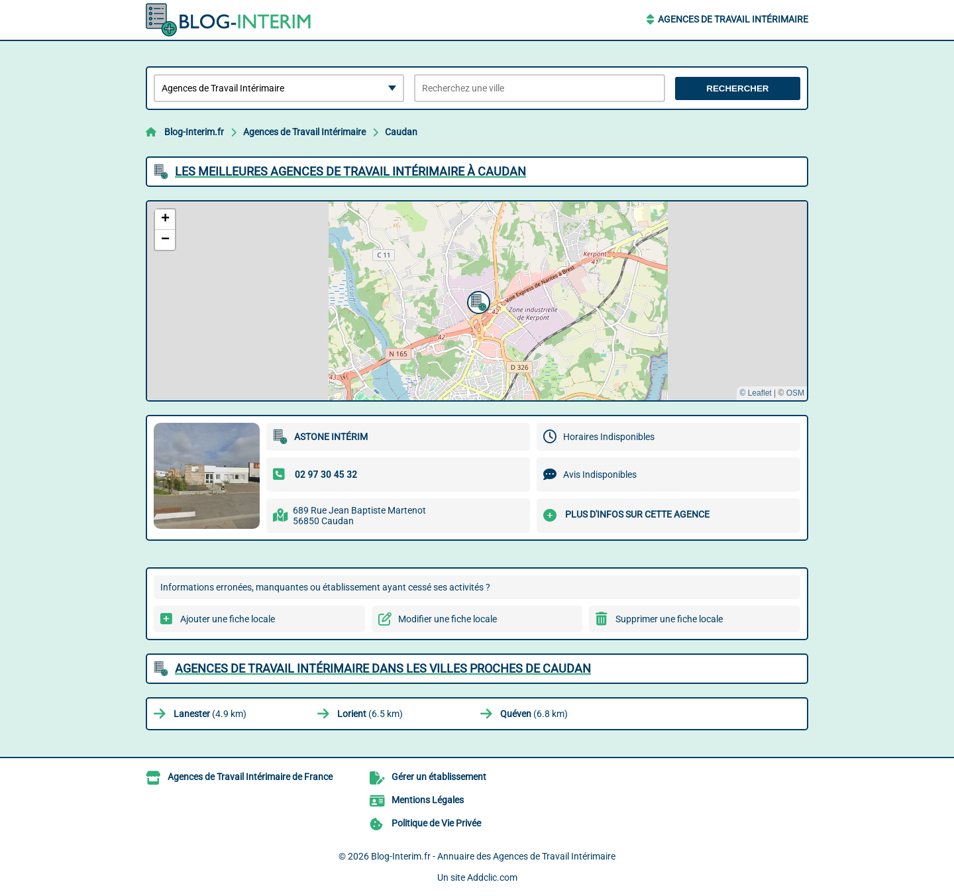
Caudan (401, 132)
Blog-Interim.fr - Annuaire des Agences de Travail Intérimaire (493, 856)
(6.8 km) (534, 713)
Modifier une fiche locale (447, 619)
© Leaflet (755, 393)
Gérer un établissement (439, 776)
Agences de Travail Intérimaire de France (250, 776)
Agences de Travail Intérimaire (733, 19)
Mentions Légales (428, 800)
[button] (477, 301)
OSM (795, 393)
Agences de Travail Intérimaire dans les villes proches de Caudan (383, 668)
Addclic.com (492, 877)
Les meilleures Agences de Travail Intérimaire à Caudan (350, 171)
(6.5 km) (370, 713)
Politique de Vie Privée (436, 823)
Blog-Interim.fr (194, 132)
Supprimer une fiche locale (669, 619)
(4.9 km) (210, 713)
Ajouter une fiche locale (227, 619)
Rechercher (737, 88)
